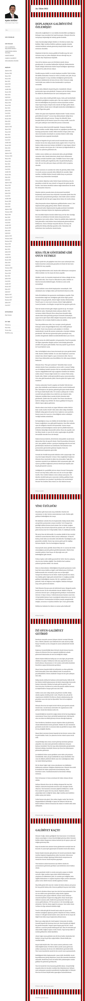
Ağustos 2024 (8, 100)
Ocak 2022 (7, 169)
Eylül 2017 (7, 292)
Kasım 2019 (8, 228)
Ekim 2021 (7, 177)
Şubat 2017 (8, 302)
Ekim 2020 (7, 204)
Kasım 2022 (8, 145)
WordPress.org (9, 333)
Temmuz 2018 (8, 268)
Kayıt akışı (7, 327)
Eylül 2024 (7, 97)
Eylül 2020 (7, 206)
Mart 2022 (7, 164)
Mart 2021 (7, 190)
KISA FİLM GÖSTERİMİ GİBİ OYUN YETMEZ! (53, 254)
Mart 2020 (7, 217)
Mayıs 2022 (8, 158)
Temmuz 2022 (8, 156)
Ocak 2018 (7, 281)
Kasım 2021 (8, 174)
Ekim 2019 (7, 230)
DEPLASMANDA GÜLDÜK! (11, 61)
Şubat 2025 (8, 84)
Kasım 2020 (8, 201)
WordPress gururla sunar (41, 997)
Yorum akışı (8, 330)
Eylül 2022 (7, 150)
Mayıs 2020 (8, 214)
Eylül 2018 (7, 265)
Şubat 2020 (8, 220)
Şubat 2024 (8, 110)
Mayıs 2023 (8, 129)
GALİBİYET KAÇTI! (47, 830)
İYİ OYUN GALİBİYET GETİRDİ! (49, 632)
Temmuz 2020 (8, 212)
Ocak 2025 (7, 86)
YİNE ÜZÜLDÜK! (46, 506)
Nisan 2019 (8, 246)
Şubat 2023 (8, 137)
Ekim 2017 (7, 289)
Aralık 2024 (8, 89)
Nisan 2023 (8, 132)
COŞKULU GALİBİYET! (10, 58)
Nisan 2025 (8, 78)
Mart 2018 (7, 276)
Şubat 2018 (8, 278)
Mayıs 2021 (8, 185)
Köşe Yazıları (8, 315)
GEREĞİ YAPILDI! (9, 55)
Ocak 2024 (7, 113)
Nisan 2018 (8, 273)
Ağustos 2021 (8, 182)
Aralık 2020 (8, 198)
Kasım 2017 (8, 286)
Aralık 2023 (8, 116)
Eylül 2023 (7, 124)
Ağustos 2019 (8, 236)
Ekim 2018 (7, 262)
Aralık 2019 (8, 225)
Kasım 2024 (8, 92)
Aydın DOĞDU (11, 20)
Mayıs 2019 (8, 244)
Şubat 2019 (8, 252)
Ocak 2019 (7, 254)
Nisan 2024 (8, 105)
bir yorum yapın (49, 815)
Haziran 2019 (8, 241)
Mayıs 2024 (8, 102)
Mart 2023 (7, 134)
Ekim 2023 (7, 121)
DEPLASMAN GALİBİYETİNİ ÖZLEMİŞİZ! (53, 25)
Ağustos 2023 (8, 126)
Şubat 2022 (8, 166)
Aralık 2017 (8, 284)
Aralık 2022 (8, 142)
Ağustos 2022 (8, 153)
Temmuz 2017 (8, 297)
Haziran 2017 (8, 300)
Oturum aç (8, 325)
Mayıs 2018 (8, 270)
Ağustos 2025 (8, 70)
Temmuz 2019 (8, 238)
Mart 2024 (7, 108)
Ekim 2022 (7, 148)
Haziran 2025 (8, 73)
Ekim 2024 (7, 94)
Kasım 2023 (8, 118)
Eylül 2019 (7, 233)
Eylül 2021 (7, 180)
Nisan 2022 (8, 161)
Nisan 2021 (8, 188)
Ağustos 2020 (8, 209)
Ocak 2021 (7, 196)
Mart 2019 (7, 249)
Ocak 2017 (7, 305)
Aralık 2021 (8, 172)
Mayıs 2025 (8, 76)
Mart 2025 (7, 81)
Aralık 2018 (8, 257)
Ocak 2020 (7, 222)
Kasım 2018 (8, 260)
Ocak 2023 (7, 140)
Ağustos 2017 (8, 294)
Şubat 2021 (8, 193)
